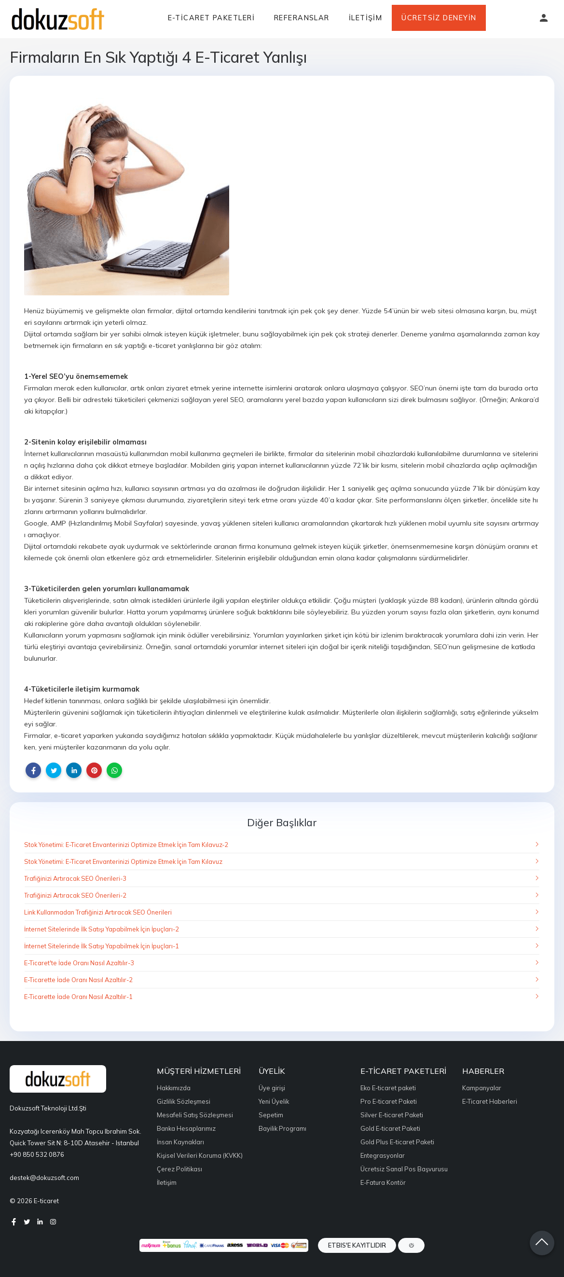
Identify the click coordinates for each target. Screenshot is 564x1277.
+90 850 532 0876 (37, 1154)
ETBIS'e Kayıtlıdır (357, 1245)
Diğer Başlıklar (282, 822)
